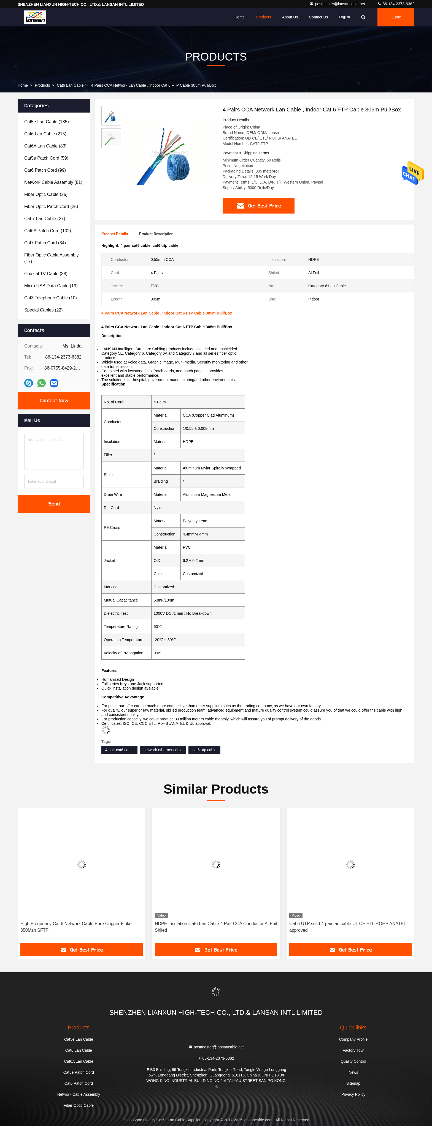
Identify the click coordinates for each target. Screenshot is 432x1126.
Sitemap (353, 1083)
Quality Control (353, 1061)
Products (263, 17)
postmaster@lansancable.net (337, 4)
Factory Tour (353, 1050)
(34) (45, 242)
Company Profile (353, 1039)
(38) (46, 273)
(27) (44, 218)
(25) (46, 194)
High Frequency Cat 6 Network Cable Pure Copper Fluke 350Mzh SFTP (76, 927)
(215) (45, 134)
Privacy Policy (353, 1094)
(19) (51, 285)
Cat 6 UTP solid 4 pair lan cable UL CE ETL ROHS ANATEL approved (347, 927)
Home (239, 17)
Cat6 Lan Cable (70, 85)
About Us (290, 17)
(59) (46, 158)
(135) (46, 121)
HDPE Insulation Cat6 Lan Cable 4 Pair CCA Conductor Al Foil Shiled (216, 927)
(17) (51, 258)
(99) (45, 170)
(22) (43, 310)
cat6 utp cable (204, 750)
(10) (50, 298)
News (353, 1072)
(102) (47, 230)
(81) (53, 182)
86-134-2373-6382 (395, 4)
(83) (45, 146)
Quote (396, 17)
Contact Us (318, 17)
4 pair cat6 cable (119, 750)
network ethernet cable (163, 750)
